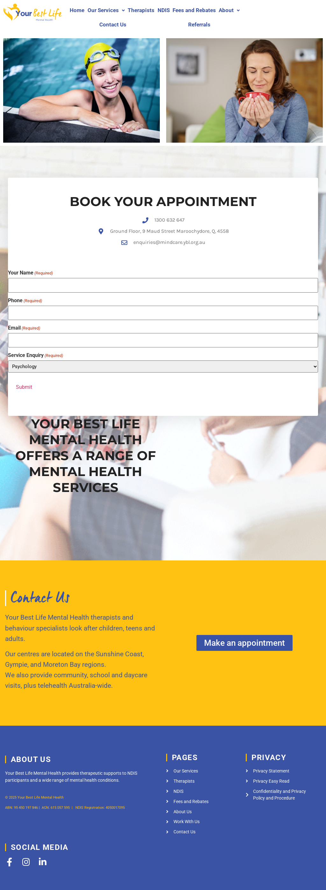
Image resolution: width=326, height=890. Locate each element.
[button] (106, 10)
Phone (25, 290)
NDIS (164, 10)
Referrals (199, 24)
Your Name (30, 264)
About (229, 10)
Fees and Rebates (194, 10)
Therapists (141, 10)
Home (77, 10)
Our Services (106, 10)
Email (24, 316)
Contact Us (112, 24)
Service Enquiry (35, 342)
